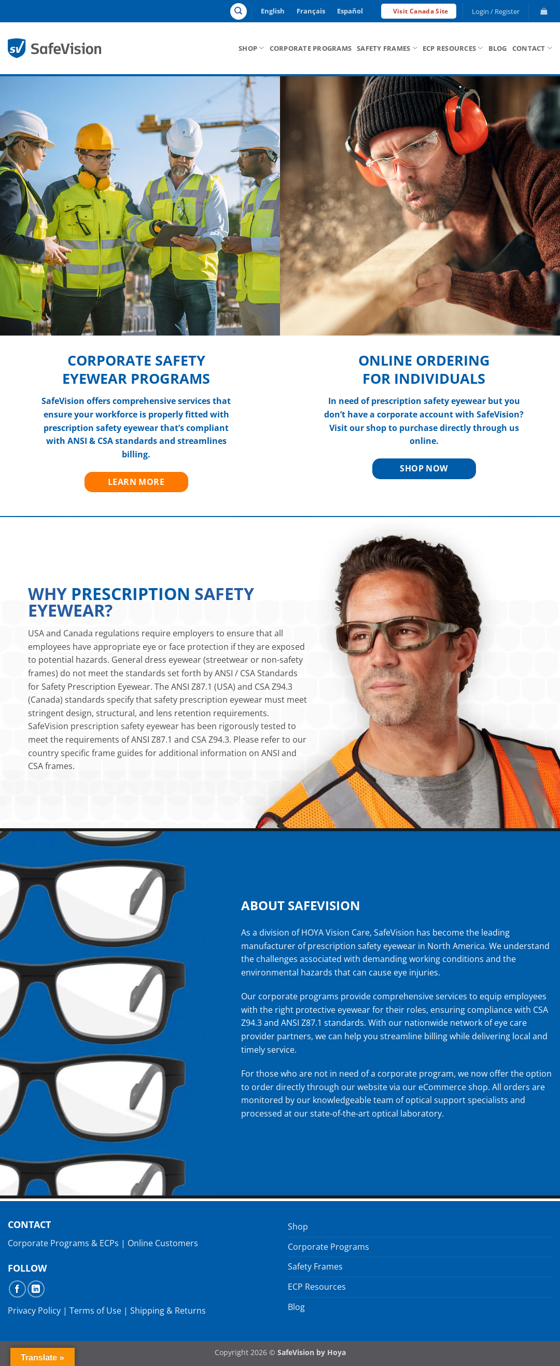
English (273, 11)
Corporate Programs (311, 48)
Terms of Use (95, 1310)
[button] (496, 11)
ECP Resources (453, 48)
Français (311, 11)
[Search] (238, 11)
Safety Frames (387, 48)
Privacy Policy (34, 1310)
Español (350, 11)
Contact (532, 48)
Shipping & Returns (168, 1310)
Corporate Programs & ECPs (63, 1243)
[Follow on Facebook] (17, 1289)
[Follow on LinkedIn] (36, 1289)
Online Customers (163, 1243)
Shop (251, 48)
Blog (497, 48)
